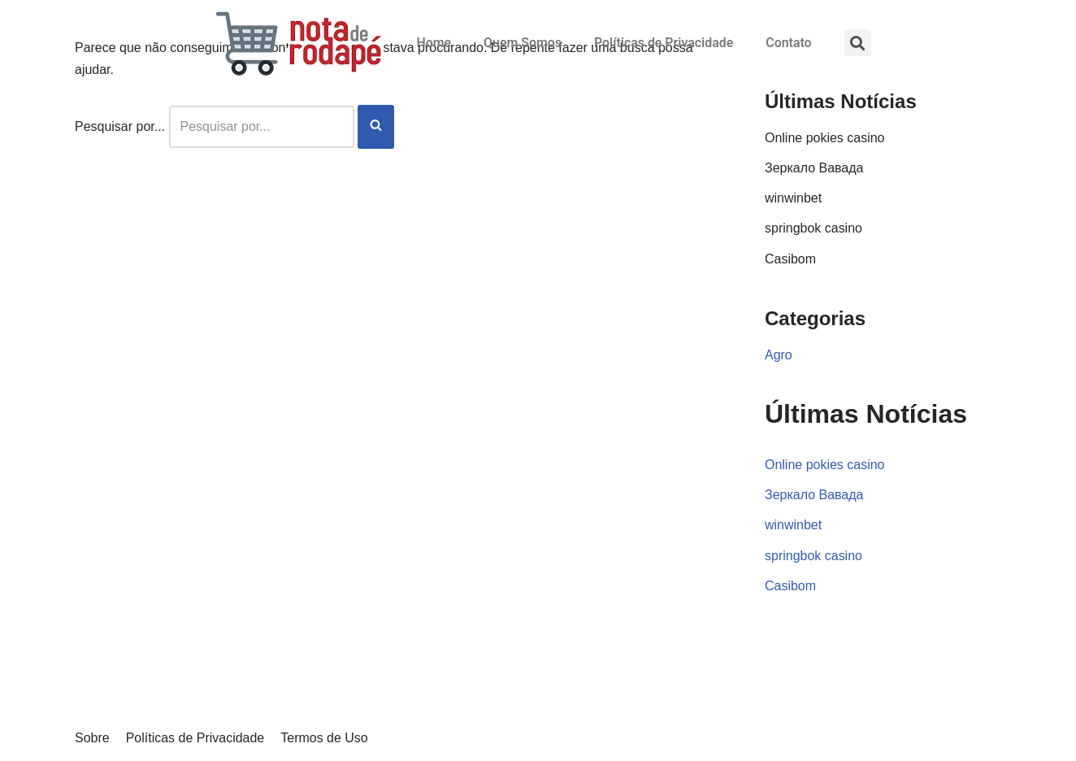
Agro (778, 355)
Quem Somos (522, 42)
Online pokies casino (825, 138)
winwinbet (793, 198)
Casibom (790, 259)
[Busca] (261, 126)
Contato (789, 42)
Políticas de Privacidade (664, 42)
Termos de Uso (324, 740)
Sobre (92, 740)
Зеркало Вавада (814, 168)
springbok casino (813, 228)
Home (432, 42)
